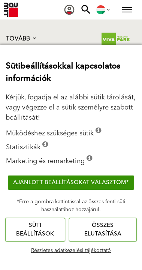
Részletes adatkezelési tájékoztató (71, 250)
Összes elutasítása (102, 229)
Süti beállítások (35, 229)
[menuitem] (69, 9)
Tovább (21, 38)
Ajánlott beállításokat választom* (71, 182)
